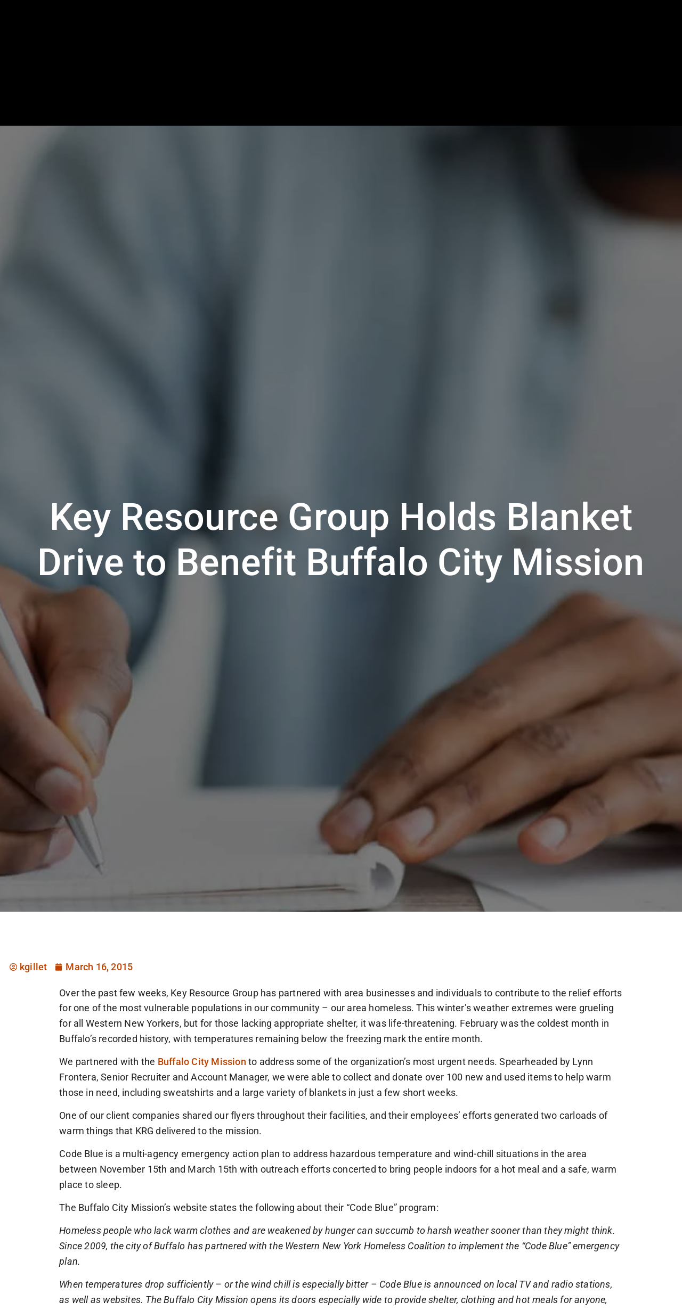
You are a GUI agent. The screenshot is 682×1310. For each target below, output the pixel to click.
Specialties (438, 93)
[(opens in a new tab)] (628, 66)
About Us (497, 93)
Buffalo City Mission (202, 1061)
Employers (376, 93)
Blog (544, 93)
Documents (594, 93)
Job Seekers (311, 93)
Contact (651, 93)
